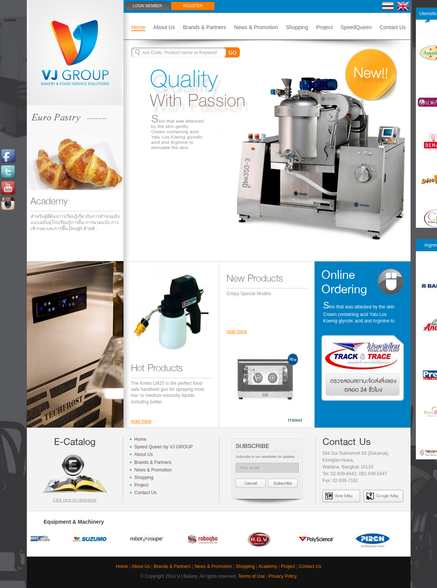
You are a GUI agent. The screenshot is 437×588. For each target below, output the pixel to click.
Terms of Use (251, 576)
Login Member (147, 6)
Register (192, 6)
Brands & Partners (204, 27)
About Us (164, 27)
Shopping (297, 27)
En (403, 6)
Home (138, 27)
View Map (338, 496)
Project (324, 27)
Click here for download (74, 500)
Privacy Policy (283, 576)
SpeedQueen (356, 27)
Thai (388, 6)
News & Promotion (256, 27)
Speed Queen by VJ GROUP (163, 447)
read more (141, 421)
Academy (267, 566)
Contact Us (393, 27)
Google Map (382, 496)
